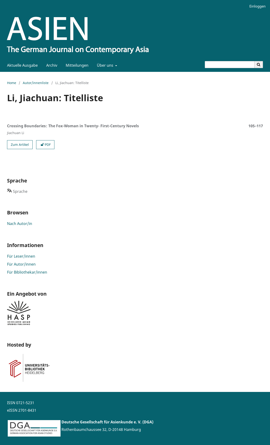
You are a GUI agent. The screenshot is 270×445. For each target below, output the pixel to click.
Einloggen (256, 6)
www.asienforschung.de (83, 437)
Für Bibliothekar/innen (27, 272)
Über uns (104, 65)
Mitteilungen (76, 65)
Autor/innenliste (36, 83)
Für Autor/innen (21, 264)
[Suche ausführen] (259, 64)
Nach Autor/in (19, 223)
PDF (45, 144)
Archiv (50, 65)
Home (11, 83)
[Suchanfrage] (230, 64)
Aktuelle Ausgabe (21, 65)
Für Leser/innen (21, 256)
